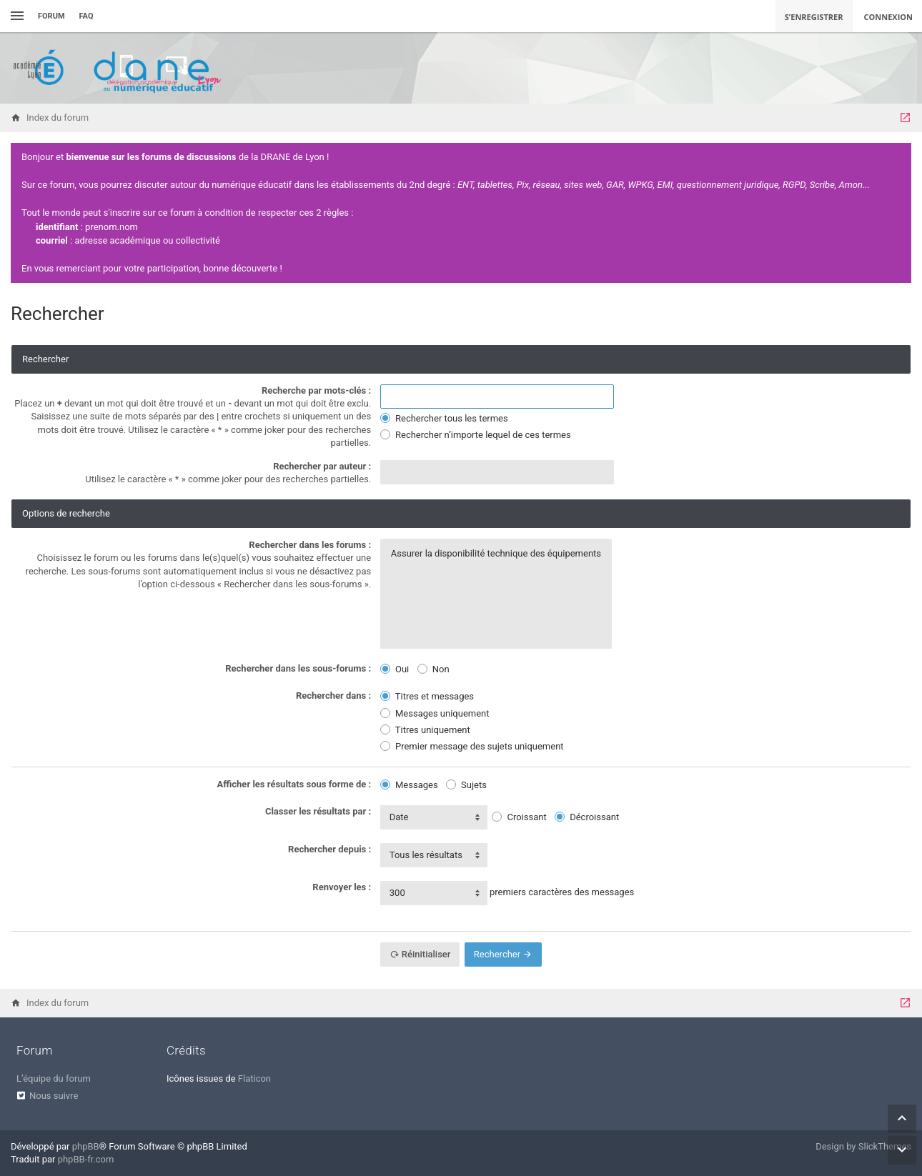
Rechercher (503, 954)
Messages (409, 784)
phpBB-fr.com (86, 1159)
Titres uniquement (425, 729)
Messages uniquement (435, 713)
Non (433, 669)
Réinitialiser (420, 954)
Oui (395, 669)
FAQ (86, 16)
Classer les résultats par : (318, 811)
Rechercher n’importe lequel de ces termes (475, 434)
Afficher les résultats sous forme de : (294, 784)
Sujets (466, 784)
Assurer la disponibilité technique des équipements (496, 553)
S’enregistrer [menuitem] (814, 16)
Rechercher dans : (333, 695)
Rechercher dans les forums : (310, 544)
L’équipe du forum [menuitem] (53, 1078)
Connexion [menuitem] (888, 16)
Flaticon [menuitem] (254, 1078)
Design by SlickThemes (863, 1146)
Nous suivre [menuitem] (53, 1095)
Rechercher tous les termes (444, 418)
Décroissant (587, 817)
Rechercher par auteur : (322, 466)
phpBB (85, 1146)
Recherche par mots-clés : (316, 390)
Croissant (519, 817)
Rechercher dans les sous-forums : (298, 668)
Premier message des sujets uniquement (472, 746)
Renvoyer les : (341, 887)
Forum (51, 16)
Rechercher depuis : (329, 849)
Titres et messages (427, 696)
